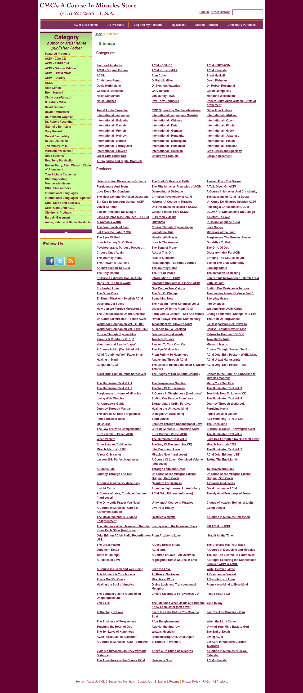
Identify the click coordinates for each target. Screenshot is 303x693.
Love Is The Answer (165, 242)
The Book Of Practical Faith (170, 181)
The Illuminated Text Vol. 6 (169, 439)
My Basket (179, 25)
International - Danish (111, 125)
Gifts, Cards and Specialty (62, 203)
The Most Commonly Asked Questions (123, 196)
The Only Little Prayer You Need (118, 502)
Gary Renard (53, 131)
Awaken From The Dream (224, 181)
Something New (162, 298)
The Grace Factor (108, 544)
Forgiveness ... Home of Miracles (119, 393)
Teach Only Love (163, 339)
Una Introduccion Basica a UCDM (174, 207)
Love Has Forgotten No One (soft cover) (233, 439)
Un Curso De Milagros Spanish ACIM (231, 201)
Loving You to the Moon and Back (174, 526)
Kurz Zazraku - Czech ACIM (115, 434)
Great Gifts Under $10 (59, 208)
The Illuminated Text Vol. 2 (114, 388)
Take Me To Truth (218, 339)
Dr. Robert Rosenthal (59, 121)
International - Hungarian (168, 135)
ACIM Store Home (86, 25)
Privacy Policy (191, 681)
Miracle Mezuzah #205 (111, 449)
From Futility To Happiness (170, 354)
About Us (92, 681)
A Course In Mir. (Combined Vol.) (119, 349)
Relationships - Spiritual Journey (174, 262)
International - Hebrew (112, 135)
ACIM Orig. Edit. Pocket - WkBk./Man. (232, 354)
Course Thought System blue (116, 334)
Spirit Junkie (160, 418)
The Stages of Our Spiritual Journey (176, 374)
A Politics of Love (108, 560)
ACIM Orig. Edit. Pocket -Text (226, 365)
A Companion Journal (221, 574)
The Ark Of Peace (163, 273)
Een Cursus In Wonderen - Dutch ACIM (233, 278)
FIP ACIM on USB (218, 526)
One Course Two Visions (168, 288)
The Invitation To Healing (223, 273)
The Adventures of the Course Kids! (121, 660)
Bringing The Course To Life (226, 257)
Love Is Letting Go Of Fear (114, 242)
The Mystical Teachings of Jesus (229, 493)
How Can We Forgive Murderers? (119, 308)
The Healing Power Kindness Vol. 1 (230, 293)
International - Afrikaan (222, 115)
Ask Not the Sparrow (166, 626)
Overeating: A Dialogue (167, 191)
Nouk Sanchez (54, 155)
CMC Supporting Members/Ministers (58, 181)
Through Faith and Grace (169, 469)
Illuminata (158, 222)
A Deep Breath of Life (166, 544)
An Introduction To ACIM (113, 268)
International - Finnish (221, 125)
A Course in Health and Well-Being (120, 569)
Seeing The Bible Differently (225, 262)
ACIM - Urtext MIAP (58, 73)
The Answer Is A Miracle (113, 262)
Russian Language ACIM (223, 222)
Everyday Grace (217, 298)
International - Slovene (112, 151)
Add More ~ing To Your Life (225, 418)
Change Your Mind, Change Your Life (231, 314)
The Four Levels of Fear (113, 227)
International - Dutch (165, 125)
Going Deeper (216, 508)
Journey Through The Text (114, 474)
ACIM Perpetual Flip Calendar (117, 637)
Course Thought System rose (226, 329)
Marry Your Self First (220, 383)
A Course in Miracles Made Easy (118, 483)
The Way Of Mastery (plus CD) (172, 444)
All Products (115, 25)
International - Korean (111, 141)
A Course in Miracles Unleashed (228, 517)
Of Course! (104, 424)
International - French (111, 130)
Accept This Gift (163, 252)
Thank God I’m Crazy (111, 579)
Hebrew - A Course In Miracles (172, 201)
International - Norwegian (169, 141)
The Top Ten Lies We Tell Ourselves (231, 555)
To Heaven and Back (220, 469)
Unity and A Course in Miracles (172, 502)
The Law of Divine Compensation (119, 429)
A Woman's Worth (109, 222)
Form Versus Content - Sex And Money (178, 314)
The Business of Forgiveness (116, 621)
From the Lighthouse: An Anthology (176, 488)
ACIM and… (160, 549)
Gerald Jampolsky (57, 136)
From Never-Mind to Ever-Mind (227, 584)
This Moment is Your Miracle (116, 574)
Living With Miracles (110, 398)
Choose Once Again (110, 252)
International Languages (61, 193)
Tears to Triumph (108, 555)
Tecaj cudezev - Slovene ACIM (172, 324)
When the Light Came (221, 621)
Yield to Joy (215, 603)
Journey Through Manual (114, 408)
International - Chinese (167, 120)
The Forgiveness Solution (169, 383)
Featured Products (57, 53)
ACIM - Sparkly (55, 78)
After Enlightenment (165, 621)
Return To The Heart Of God (225, 334)
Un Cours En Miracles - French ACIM (121, 319)
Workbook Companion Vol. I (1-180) (120, 324)
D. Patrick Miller (55, 102)
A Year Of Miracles (109, 454)
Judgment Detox (108, 549)
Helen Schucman (56, 141)
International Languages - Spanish (68, 198)
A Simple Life (106, 469)
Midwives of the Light (221, 232)
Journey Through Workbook (226, 403)
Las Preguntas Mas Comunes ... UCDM (123, 217)
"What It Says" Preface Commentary (176, 319)
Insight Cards (106, 488)
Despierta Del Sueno (111, 303)
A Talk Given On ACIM (221, 186)
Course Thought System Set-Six (228, 349)
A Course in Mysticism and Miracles (231, 549)
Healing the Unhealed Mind (170, 408)
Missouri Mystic (217, 344)
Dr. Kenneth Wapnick (59, 117)
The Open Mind (217, 424)
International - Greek (220, 130)
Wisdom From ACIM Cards (224, 308)
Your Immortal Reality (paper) (116, 344)
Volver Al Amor (107, 207)
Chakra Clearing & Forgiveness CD (175, 593)
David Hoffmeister (57, 112)
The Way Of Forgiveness (168, 388)
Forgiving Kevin (217, 408)
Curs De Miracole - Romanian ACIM (175, 429)
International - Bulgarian (113, 120)
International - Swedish (167, 151)
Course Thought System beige (172, 227)
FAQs (206, 681)
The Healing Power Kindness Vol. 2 (175, 303)
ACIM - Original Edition (60, 68)
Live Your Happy (163, 508)
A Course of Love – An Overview (174, 555)
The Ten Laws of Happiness (115, 631)
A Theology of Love (110, 612)
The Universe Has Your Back (226, 544)
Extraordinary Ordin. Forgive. (171, 403)
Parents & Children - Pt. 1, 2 (115, 339)
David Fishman (55, 107)
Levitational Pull (163, 232)
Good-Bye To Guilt (219, 242)
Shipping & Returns (167, 681)
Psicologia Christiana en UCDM (228, 207)
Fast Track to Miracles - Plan (226, 612)
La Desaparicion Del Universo (227, 324)
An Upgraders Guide (111, 403)
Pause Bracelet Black (111, 418)
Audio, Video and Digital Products (68, 222)
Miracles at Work (163, 579)
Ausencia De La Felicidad (169, 329)
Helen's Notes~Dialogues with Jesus (121, 181)
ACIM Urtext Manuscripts (224, 359)
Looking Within (217, 268)
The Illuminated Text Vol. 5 (224, 434)
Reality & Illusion (163, 257)
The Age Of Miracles (165, 349)
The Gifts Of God (218, 247)
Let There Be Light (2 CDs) (115, 232)
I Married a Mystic (164, 517)
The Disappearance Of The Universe (121, 314)
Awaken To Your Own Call (169, 344)
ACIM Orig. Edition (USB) (224, 454)
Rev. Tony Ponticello (58, 160)
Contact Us (145, 681)
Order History (220, 12)
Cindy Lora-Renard (58, 97)
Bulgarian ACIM (107, 365)
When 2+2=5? (106, 439)
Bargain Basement (57, 217)
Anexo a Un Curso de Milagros (172, 651)
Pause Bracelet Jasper (222, 414)
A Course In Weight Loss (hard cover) (177, 393)
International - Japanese (223, 135)
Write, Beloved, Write (221, 569)
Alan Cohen (53, 87)
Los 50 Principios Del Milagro (116, 212)
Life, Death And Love (166, 449)
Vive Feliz (103, 603)
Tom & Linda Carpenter (60, 174)
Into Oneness (216, 303)
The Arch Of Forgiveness (223, 319)
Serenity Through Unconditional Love (177, 424)
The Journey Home (109, 257)
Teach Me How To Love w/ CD (226, 393)
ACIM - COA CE (55, 58)
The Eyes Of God (108, 237)
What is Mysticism (164, 631)
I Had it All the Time (220, 535)
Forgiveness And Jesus (113, 186)
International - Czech (221, 120)
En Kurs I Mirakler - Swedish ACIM (120, 298)
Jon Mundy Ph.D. (56, 146)
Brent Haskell (54, 92)
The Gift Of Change (165, 293)
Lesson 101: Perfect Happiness (118, 459)
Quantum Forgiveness (167, 483)
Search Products (206, 25)
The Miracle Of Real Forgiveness (119, 414)
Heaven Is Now (162, 660)
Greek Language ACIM (222, 488)
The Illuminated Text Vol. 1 (114, 383)
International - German (167, 130)
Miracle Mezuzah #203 (221, 444)
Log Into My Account (148, 25)
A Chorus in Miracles (221, 483)
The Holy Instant (108, 273)
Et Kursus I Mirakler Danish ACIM (119, 278)
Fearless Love (161, 569)
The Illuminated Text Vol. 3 (224, 388)
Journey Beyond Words (167, 334)
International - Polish (221, 141)
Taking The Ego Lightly (222, 459)
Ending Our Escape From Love (172, 398)
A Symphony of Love (221, 579)
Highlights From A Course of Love (175, 560)
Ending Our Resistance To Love (228, 288)
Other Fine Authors (58, 188)
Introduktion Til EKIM (166, 278)
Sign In (204, 12)
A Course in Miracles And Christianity (232, 191)
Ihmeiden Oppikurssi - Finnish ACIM (176, 283)
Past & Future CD (218, 593)
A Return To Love (218, 217)
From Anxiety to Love (166, 535)
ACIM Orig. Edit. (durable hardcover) (121, 374)
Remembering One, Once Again (173, 637)
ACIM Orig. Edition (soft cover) (172, 493)
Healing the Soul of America (115, 584)
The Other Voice (107, 293)
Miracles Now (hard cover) (169, 454)
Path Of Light (215, 283)
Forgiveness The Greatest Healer (229, 237)
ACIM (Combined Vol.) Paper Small (120, 354)
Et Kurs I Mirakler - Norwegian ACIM (231, 429)
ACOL (49, 83)
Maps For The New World (114, 283)
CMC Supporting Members (118, 681)
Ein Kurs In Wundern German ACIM (120, 201)
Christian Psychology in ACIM (172, 196)
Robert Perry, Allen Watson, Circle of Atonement (68, 167)
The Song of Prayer (165, 247)
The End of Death (218, 631)
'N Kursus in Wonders (166, 642)
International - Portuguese (114, 146)
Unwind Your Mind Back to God (228, 626)
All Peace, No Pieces (165, 574)
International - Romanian (168, 146)
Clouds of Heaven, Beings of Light (230, 502)
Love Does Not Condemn (114, 191)
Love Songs (215, 227)
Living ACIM (215, 637)
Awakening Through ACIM (169, 359)
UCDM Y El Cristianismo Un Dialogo (231, 212)
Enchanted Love (108, 288)
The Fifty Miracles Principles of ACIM (176, 186)
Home (98, 34)
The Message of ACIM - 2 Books (228, 196)
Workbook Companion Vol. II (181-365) (122, 329)
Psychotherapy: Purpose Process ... (121, 247)
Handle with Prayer (164, 237)
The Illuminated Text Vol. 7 (224, 449)
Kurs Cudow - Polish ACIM (169, 434)
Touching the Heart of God (114, 626)
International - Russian (222, 146)
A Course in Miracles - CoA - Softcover (123, 642)
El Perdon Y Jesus (164, 217)
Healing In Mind (107, 359)
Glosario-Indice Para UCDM (170, 212)
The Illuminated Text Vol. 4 (224, 398)
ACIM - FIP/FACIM (57, 63)
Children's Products (58, 212)
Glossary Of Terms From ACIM (172, 308)
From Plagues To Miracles (114, 444)
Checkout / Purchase (241, 25)
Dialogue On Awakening (168, 414)
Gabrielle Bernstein (58, 126)
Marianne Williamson (59, 150)
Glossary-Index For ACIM (224, 252)
